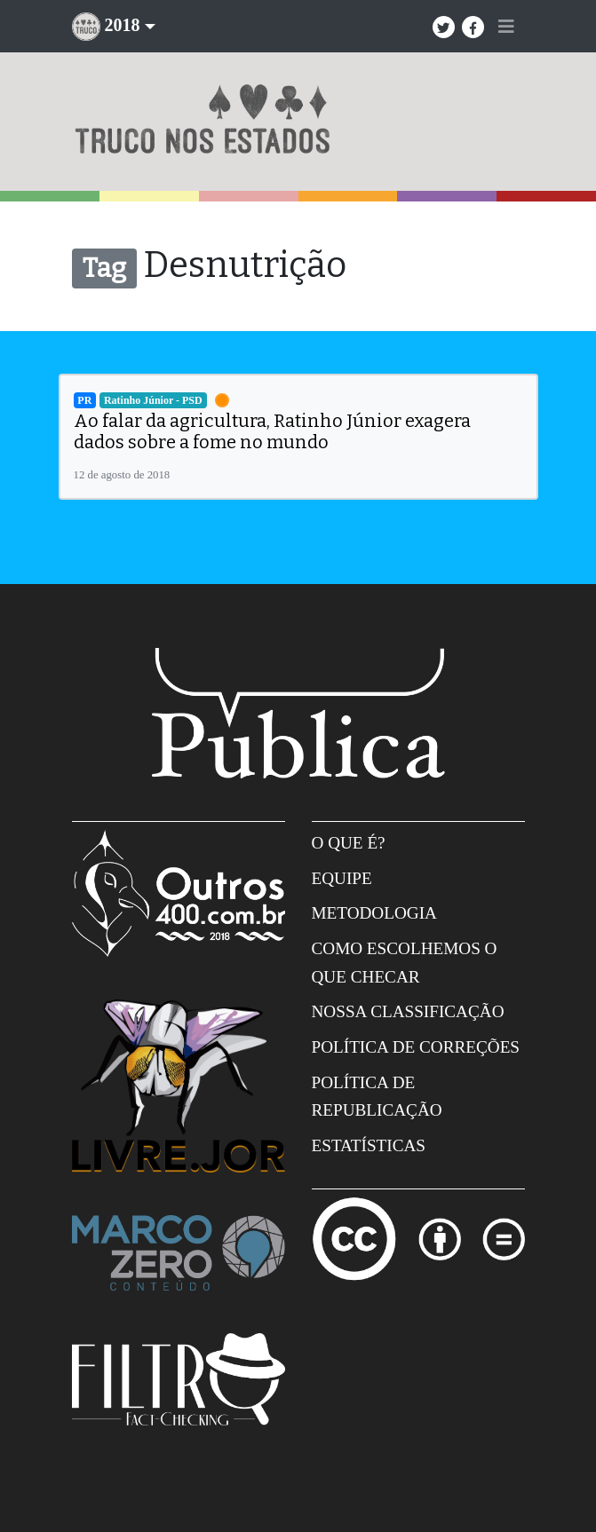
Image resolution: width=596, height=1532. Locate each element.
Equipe (342, 878)
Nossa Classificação (408, 1011)
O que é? (348, 842)
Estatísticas (369, 1145)
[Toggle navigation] (506, 26)
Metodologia (374, 913)
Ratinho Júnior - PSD (153, 400)
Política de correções (416, 1047)
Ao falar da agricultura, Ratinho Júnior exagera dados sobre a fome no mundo (272, 431)
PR (84, 400)
